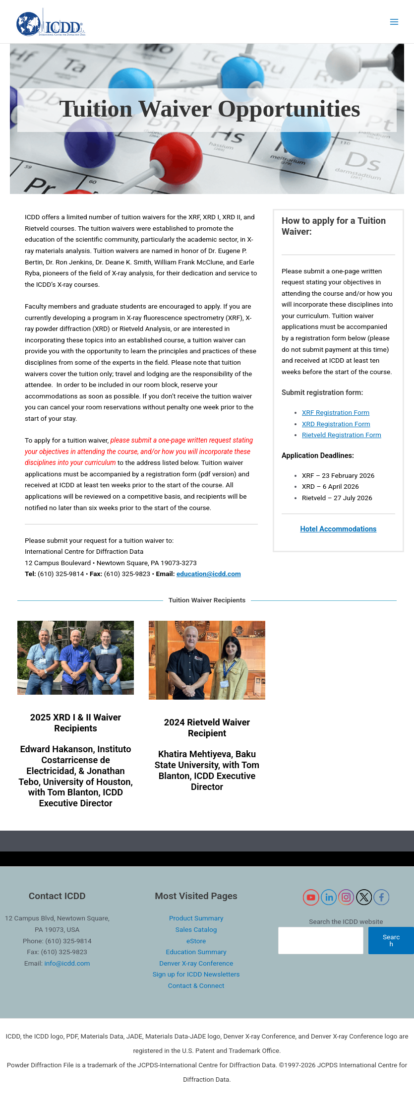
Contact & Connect (196, 985)
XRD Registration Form (336, 424)
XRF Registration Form (335, 412)
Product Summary (196, 918)
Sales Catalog (196, 929)
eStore (196, 941)
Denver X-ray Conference (196, 963)
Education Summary (196, 952)
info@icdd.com (67, 963)
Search (391, 940)
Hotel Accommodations (338, 528)
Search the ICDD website (346, 921)
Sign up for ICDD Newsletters (196, 974)
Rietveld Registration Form (341, 435)
